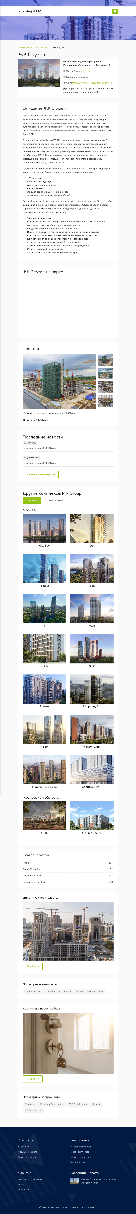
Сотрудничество (27, 1157)
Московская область (33, 875)
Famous (44, 586)
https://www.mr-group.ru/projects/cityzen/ (92, 82)
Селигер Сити (91, 787)
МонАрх (96, 1104)
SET (91, 666)
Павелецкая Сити (44, 787)
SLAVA (44, 706)
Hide (92, 586)
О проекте (23, 1146)
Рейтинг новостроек (81, 1157)
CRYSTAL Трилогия (85, 991)
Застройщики (77, 1162)
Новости (22, 1184)
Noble (44, 666)
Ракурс (67, 991)
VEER (44, 747)
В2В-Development (78, 1104)
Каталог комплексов (80, 1146)
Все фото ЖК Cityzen (35, 420)
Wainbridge (30, 1104)
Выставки (23, 1189)
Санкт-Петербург (32, 869)
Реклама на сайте (27, 1151)
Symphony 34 (91, 706)
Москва (27, 862)
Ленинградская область (35, 882)
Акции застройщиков (30, 1179)
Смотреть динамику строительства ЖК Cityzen (49, 413)
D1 (92, 546)
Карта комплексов (79, 1151)
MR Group (86, 71)
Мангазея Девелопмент (52, 1104)
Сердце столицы (32, 991)
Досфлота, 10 (53, 991)
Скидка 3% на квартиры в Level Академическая (98, 1181)
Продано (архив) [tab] (53, 500)
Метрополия (92, 747)
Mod (92, 626)
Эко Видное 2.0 (91, 833)
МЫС (44, 833)
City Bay (44, 546)
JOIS (44, 626)
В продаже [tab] (31, 500)
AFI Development (33, 1110)
